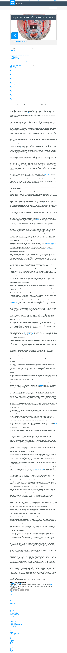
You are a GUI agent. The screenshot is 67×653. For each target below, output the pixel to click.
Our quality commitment (15, 583)
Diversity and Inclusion (15, 585)
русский (11, 650)
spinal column (19, 147)
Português (12, 648)
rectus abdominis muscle (38, 469)
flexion (33, 222)
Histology (12, 616)
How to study (40, 0)
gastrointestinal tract (28, 333)
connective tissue (37, 213)
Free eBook (12, 625)
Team (11, 637)
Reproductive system (14, 614)
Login (51, 0)
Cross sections (13, 600)
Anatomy (12, 591)
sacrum (47, 143)
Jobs (11, 639)
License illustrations (14, 633)
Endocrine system (14, 609)
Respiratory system (14, 610)
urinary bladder (46, 174)
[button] (33, 341)
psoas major (16, 191)
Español (11, 647)
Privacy (11, 643)
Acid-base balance (14, 613)
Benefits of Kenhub (14, 627)
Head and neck (13, 598)
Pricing (11, 632)
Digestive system (14, 611)
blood (28, 512)
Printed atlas (13, 623)
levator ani (14, 302)
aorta (55, 423)
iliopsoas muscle (47, 202)
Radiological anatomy (14, 601)
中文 (11, 651)
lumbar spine (32, 196)
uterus (14, 114)
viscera (44, 112)
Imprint (11, 641)
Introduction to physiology (16, 605)
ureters (41, 385)
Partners (12, 638)
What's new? (30, 0)
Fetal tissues (13, 619)
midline (37, 219)
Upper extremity (13, 594)
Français (12, 649)
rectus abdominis (50, 243)
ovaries (20, 114)
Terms (11, 642)
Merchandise (12, 634)
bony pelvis (31, 112)
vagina (31, 114)
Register (55, 0)
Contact (12, 640)
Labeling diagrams (14, 626)
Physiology (12, 603)
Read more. (52, 584)
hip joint (18, 193)
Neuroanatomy (13, 599)
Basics (11, 593)
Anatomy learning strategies (16, 624)
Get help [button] (35, 0)
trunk (48, 248)
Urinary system (13, 612)
